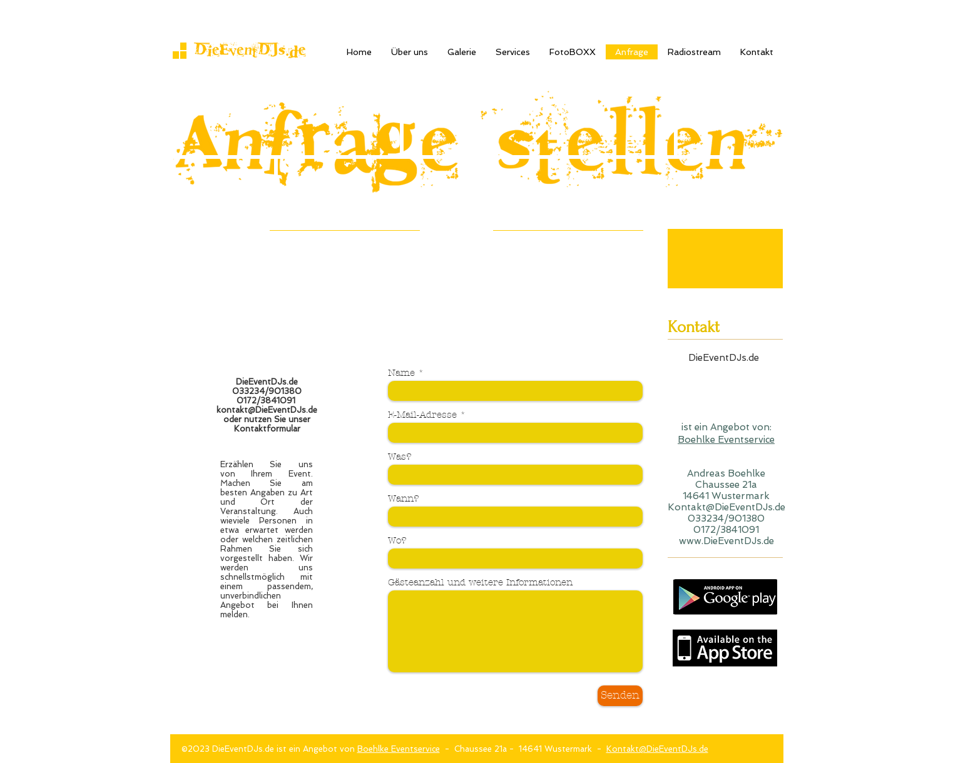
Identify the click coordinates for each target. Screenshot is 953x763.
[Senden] (620, 695)
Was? (400, 457)
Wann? (403, 498)
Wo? (397, 540)
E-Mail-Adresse (422, 415)
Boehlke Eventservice (726, 439)
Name (401, 373)
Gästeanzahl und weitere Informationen (480, 582)
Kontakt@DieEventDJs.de (657, 749)
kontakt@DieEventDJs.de (267, 410)
